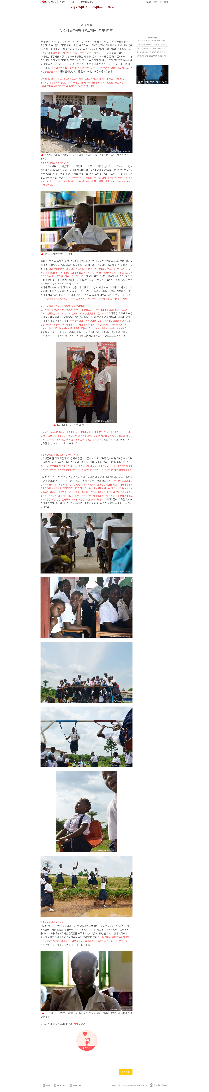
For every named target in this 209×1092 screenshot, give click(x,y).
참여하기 (112, 7)
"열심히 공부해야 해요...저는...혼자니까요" (151, 48)
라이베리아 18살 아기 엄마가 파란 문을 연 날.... (152, 52)
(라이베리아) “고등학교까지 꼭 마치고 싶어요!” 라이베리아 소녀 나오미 (152, 56)
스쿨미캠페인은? (79, 7)
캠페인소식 (98, 7)
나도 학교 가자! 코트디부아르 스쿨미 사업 (151, 41)
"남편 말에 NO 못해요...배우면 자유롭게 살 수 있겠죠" (152, 45)
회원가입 (156, 2)
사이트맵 (165, 2)
